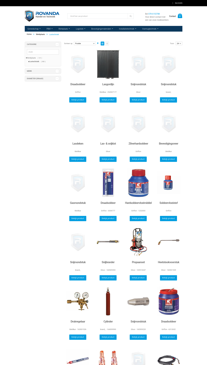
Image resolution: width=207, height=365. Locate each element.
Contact (172, 16)
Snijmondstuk (138, 84)
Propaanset (138, 262)
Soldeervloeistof (168, 203)
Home (29, 34)
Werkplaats (40, 34)
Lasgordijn (108, 84)
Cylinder (108, 321)
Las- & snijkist (108, 143)
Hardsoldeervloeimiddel (138, 203)
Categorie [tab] (32, 44)
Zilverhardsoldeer (138, 143)
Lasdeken (77, 143)
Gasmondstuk (78, 203)
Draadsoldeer (77, 84)
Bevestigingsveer (168, 143)
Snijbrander (108, 262)
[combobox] (100, 16)
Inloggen (178, 3)
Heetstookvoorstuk (168, 262)
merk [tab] (29, 71)
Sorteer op (68, 43)
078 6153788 (154, 14)
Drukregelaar (78, 321)
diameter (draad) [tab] (35, 78)
